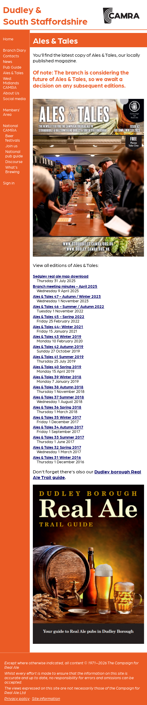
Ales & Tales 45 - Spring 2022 (58, 316)
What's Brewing (12, 169)
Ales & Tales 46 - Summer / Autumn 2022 (68, 306)
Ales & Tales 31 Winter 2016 (57, 457)
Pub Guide (12, 67)
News (7, 61)
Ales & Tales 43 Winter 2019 (57, 336)
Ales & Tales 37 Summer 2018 (58, 397)
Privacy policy (17, 698)
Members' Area (11, 112)
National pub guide (14, 153)
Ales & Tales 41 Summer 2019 (58, 356)
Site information (46, 698)
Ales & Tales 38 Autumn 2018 (58, 387)
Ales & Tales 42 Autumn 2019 (58, 346)
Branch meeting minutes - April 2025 (65, 286)
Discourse (13, 161)
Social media (14, 98)
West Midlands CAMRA (11, 82)
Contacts (11, 55)
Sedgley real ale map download (60, 276)
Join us (11, 145)
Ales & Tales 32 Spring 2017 (57, 447)
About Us (11, 93)
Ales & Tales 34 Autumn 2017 (58, 427)
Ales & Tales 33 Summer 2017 (58, 437)
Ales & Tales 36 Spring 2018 (57, 407)
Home (8, 39)
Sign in (8, 183)
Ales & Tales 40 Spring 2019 (57, 366)
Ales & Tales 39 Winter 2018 (57, 376)
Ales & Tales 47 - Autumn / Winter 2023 (67, 296)
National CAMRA (10, 127)
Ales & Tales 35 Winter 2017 (57, 417)
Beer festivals (12, 137)
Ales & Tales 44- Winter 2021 (58, 326)
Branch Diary (14, 50)
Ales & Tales (13, 72)
